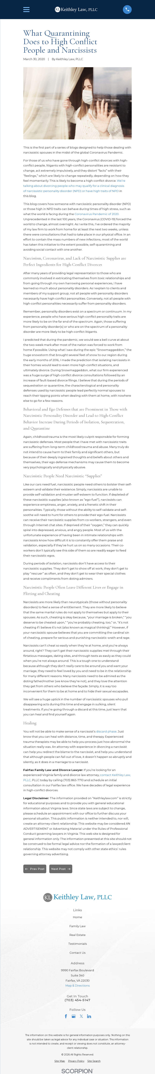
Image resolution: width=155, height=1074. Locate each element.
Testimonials (77, 943)
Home (77, 917)
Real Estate (77, 935)
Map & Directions (77, 985)
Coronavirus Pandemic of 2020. (97, 214)
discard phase (106, 731)
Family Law (77, 926)
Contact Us (78, 952)
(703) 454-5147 (77, 1000)
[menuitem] (59, 1061)
